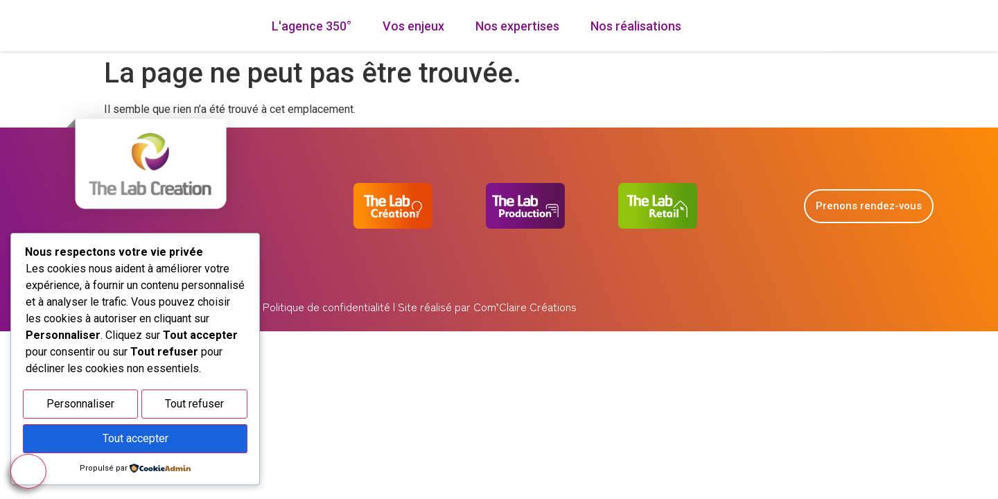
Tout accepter (135, 439)
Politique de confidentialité (325, 329)
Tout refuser (194, 407)
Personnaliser (80, 407)
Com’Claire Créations (525, 329)
